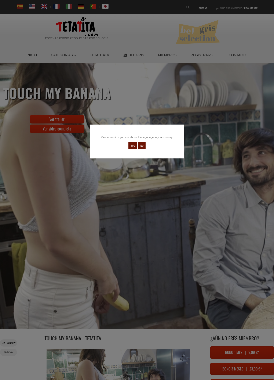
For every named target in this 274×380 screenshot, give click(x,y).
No (142, 145)
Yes (133, 145)
